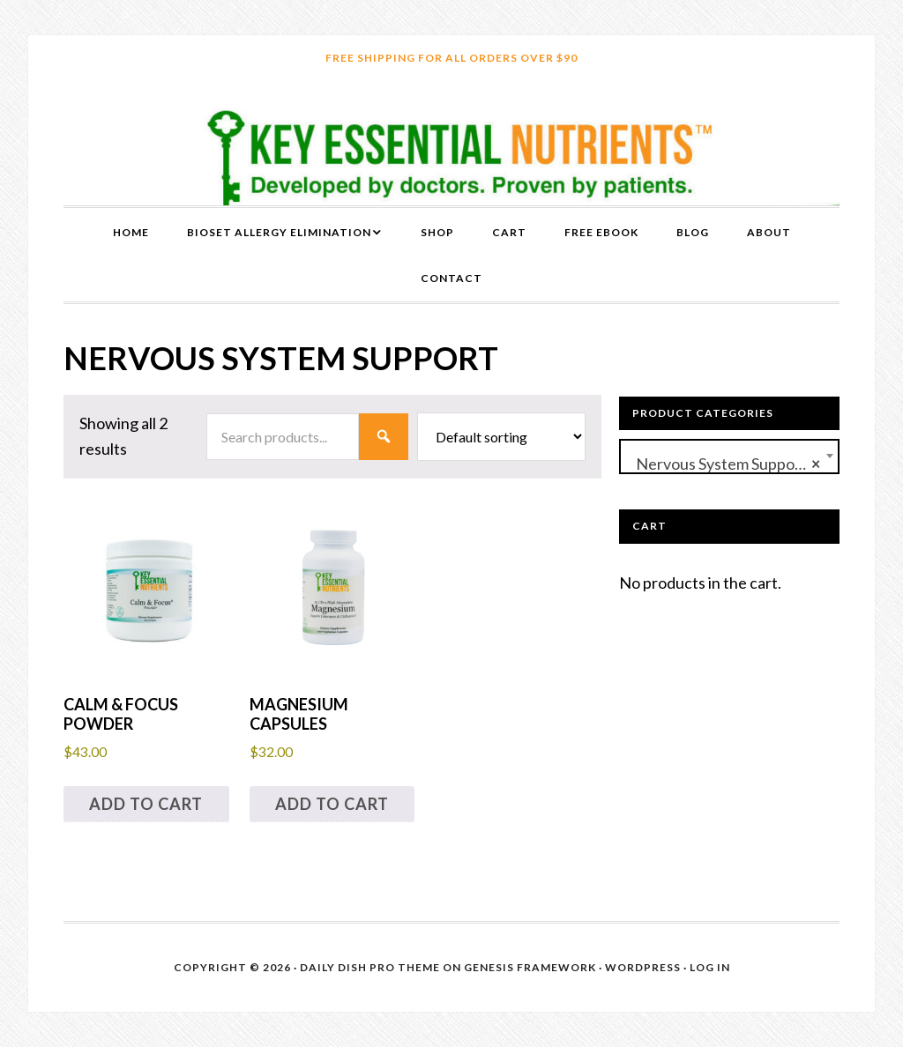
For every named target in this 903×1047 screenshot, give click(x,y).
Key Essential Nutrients (451, 143)
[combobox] (729, 456)
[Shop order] (501, 436)
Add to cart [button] (146, 803)
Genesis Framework (530, 967)
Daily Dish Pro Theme (370, 967)
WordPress (643, 967)
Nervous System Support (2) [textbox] (729, 464)
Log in (710, 967)
